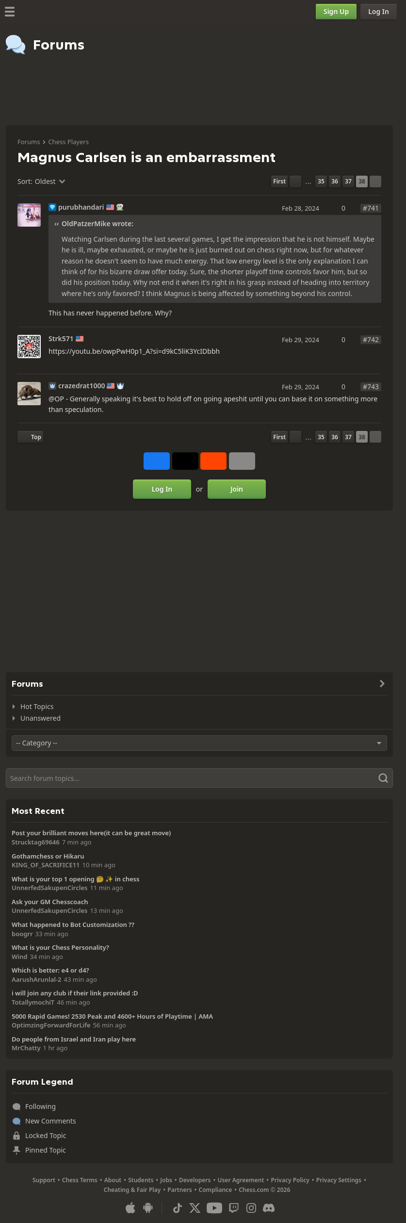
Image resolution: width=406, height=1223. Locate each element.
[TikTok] (177, 1208)
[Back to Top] (30, 437)
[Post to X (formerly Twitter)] (185, 461)
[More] (242, 461)
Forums (28, 141)
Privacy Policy (290, 1180)
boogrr (22, 933)
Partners (179, 1190)
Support (43, 1180)
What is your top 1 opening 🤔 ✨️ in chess (75, 879)
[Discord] (269, 1208)
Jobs (166, 1180)
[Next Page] (375, 181)
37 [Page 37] (348, 181)
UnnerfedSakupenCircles (49, 887)
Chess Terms (79, 1180)
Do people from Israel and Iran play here (74, 1039)
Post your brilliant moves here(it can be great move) (91, 832)
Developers (195, 1180)
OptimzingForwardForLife (51, 1025)
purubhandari (81, 207)
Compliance (215, 1190)
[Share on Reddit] (213, 461)
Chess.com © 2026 (264, 1190)
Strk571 (61, 339)
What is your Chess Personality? (60, 947)
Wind (20, 956)
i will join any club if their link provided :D (75, 993)
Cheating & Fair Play (132, 1190)
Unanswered (40, 718)
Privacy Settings (338, 1180)
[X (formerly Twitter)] (195, 1208)
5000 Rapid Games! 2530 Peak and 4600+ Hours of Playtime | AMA (112, 1016)
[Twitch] (234, 1208)
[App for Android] (148, 1208)
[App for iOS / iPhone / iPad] (130, 1208)
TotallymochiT (33, 1002)
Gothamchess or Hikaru (48, 856)
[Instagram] (251, 1208)
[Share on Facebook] (157, 461)
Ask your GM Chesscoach (50, 901)
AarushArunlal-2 (37, 979)
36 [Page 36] (334, 181)
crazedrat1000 (81, 386)
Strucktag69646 (36, 842)
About (113, 1180)
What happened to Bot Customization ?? (73, 924)
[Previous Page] (295, 181)
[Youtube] (214, 1208)
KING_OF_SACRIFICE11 (46, 864)
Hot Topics (36, 706)
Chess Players (68, 141)
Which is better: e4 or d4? (50, 970)
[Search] (199, 778)
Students (140, 1180)
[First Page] (279, 181)
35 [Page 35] (321, 181)
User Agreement (240, 1180)
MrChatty (26, 1047)
